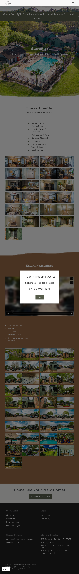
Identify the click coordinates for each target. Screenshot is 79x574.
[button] (73, 3)
